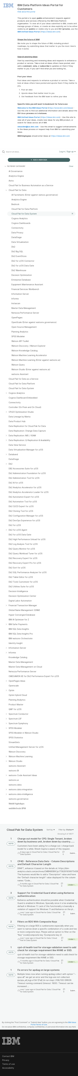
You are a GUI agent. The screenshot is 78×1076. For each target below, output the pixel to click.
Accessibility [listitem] (8, 1068)
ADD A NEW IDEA (39, 160)
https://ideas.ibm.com (50, 32)
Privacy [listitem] (5, 1060)
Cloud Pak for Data (39, 852)
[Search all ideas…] (22, 151)
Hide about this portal (26, 12)
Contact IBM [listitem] (8, 1056)
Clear (71, 166)
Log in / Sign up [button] (67, 151)
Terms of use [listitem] (8, 1064)
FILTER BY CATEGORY (14, 166)
